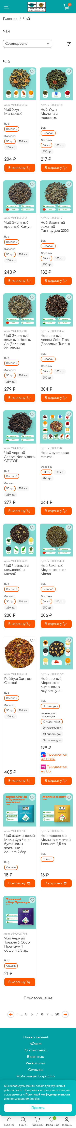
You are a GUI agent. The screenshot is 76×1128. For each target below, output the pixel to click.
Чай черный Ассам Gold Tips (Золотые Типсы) (55, 340)
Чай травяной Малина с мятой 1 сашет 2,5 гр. (56, 840)
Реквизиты (35, 1063)
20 (57, 1014)
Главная (10, 19)
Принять (37, 1108)
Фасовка (9, 136)
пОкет (36, 1044)
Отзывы (35, 1070)
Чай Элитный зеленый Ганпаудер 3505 (55, 227)
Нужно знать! (35, 1037)
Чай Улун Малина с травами (49, 114)
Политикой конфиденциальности (48, 1094)
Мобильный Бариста (35, 1076)
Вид (6, 123)
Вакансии (35, 1057)
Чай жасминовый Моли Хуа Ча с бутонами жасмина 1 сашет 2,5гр (19, 844)
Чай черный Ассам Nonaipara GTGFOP (19, 457)
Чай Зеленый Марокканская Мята (53, 570)
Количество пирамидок (48, 715)
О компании (35, 1050)
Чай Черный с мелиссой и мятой (16, 570)
